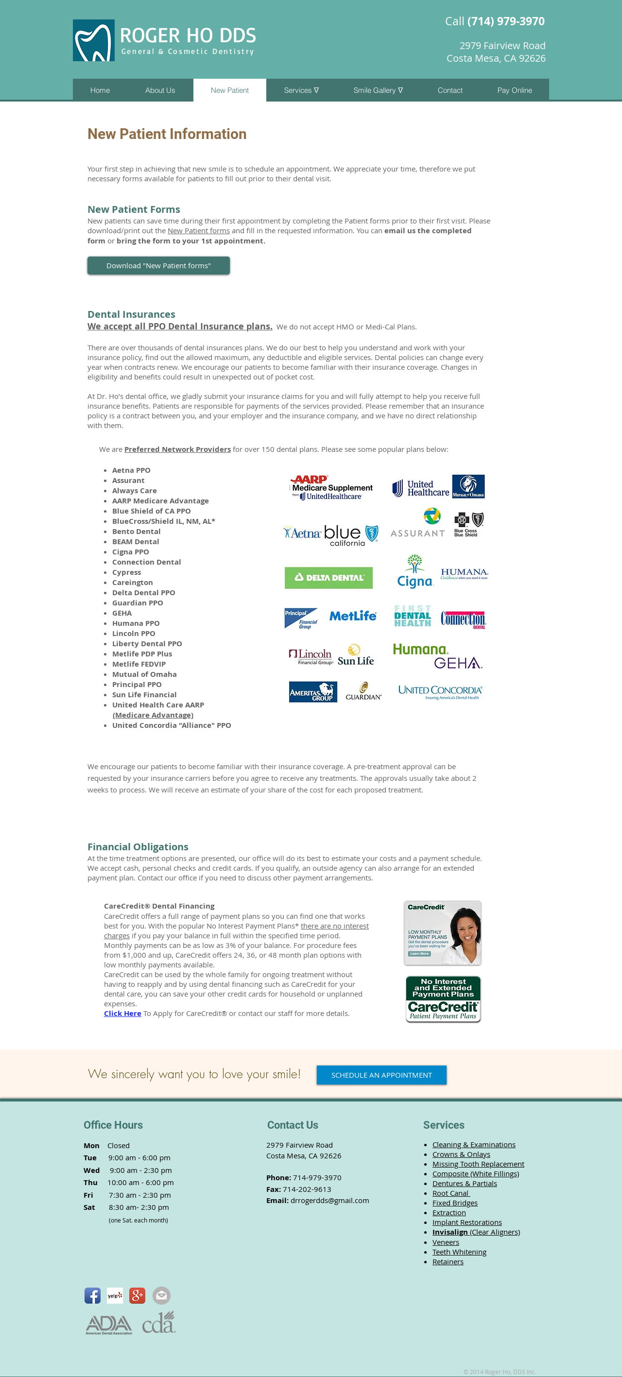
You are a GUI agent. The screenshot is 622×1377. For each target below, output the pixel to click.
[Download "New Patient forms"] (158, 266)
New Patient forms (199, 230)
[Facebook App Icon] (93, 1296)
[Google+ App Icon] (137, 1296)
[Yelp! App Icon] (115, 1296)
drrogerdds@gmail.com (330, 1200)
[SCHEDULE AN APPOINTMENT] (382, 1075)
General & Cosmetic (166, 51)
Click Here (122, 1013)
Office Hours (113, 1125)
